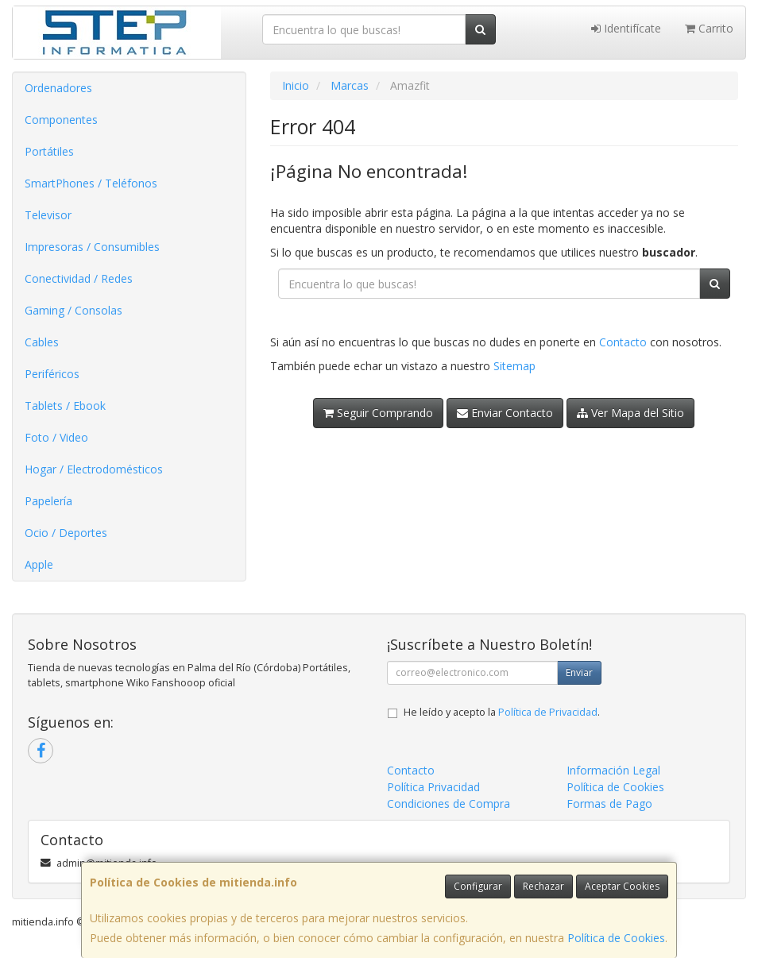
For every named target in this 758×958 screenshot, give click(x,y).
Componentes (61, 119)
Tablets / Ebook (65, 405)
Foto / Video (56, 437)
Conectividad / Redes (79, 278)
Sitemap (514, 365)
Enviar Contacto (505, 412)
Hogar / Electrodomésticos (94, 469)
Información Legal (613, 770)
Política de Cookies (616, 937)
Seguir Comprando (378, 412)
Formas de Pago (609, 803)
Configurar (478, 886)
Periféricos (52, 373)
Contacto (623, 342)
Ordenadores (58, 87)
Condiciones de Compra (448, 803)
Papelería (48, 500)
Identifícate (626, 28)
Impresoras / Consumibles (92, 246)
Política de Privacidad (548, 712)
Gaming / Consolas (73, 310)
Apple (39, 564)
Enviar (579, 672)
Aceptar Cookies (622, 886)
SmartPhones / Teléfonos (91, 183)
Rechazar (543, 886)
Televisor (48, 214)
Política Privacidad (433, 786)
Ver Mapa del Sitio (630, 412)
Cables (42, 342)
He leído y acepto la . (502, 712)
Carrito (709, 28)
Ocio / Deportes (66, 532)
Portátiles (49, 151)
